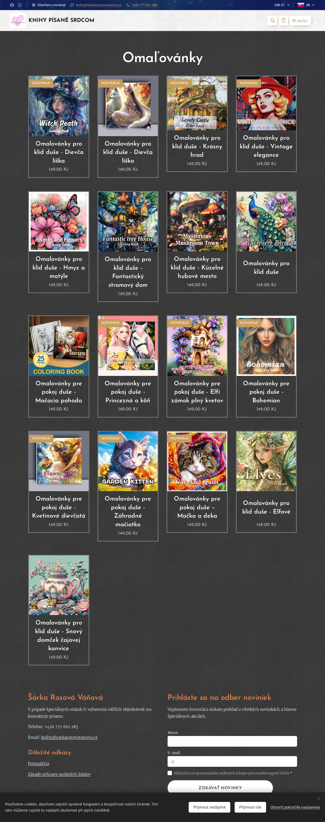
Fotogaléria (38, 763)
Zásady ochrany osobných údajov (59, 774)
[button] (272, 20)
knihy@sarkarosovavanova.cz (98, 5)
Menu (300, 21)
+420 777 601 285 (144, 5)
